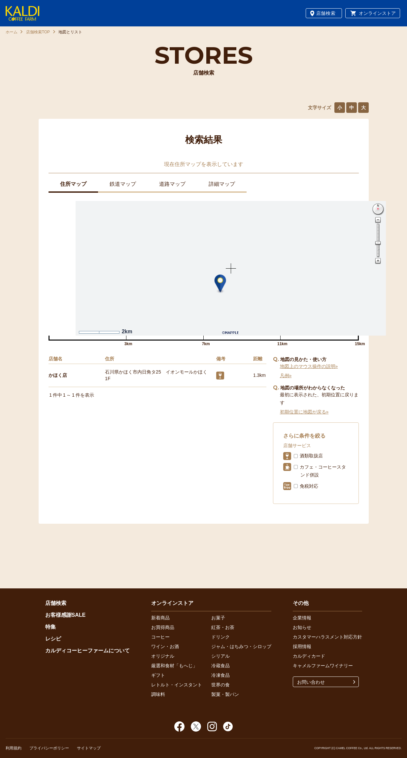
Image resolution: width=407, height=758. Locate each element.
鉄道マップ (123, 184)
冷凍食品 (220, 675)
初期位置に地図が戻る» (304, 411)
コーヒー (160, 637)
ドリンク (220, 637)
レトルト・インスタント (176, 684)
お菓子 (218, 617)
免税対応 (309, 486)
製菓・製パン (225, 694)
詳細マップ (222, 184)
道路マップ (172, 184)
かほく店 (58, 375)
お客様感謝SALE (65, 615)
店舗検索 (326, 13)
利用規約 (13, 748)
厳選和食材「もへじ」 (174, 665)
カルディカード (309, 656)
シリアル (220, 656)
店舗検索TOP (38, 32)
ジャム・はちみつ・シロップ (241, 646)
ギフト (158, 675)
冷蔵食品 (220, 665)
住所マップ (73, 184)
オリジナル (162, 656)
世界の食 (220, 684)
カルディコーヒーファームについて (87, 650)
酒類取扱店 (311, 455)
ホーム (11, 32)
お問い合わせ (311, 682)
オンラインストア (377, 13)
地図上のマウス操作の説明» (309, 366)
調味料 (158, 694)
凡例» (286, 375)
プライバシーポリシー (49, 748)
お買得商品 (162, 627)
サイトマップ (89, 748)
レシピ (53, 639)
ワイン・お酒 (165, 646)
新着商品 (160, 617)
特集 (50, 627)
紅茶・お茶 (222, 627)
